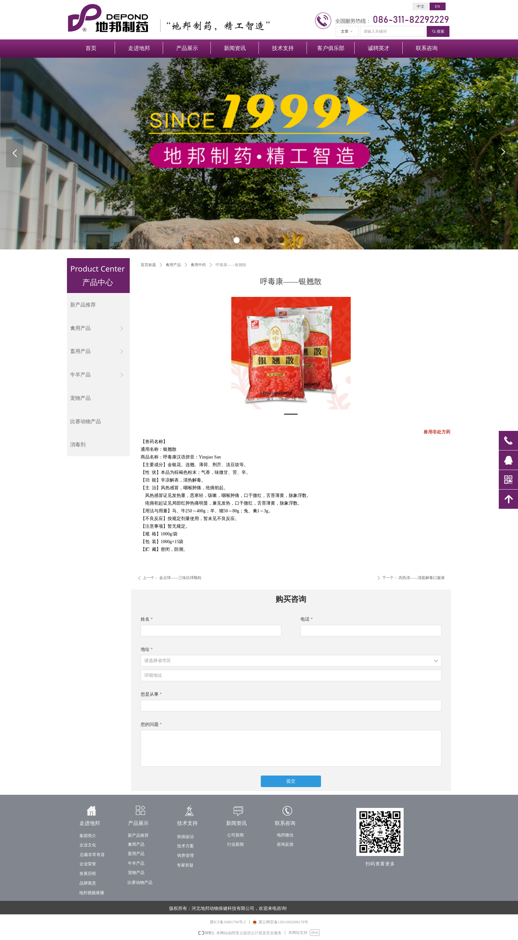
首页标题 (148, 265)
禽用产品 (173, 265)
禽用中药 (198, 265)
